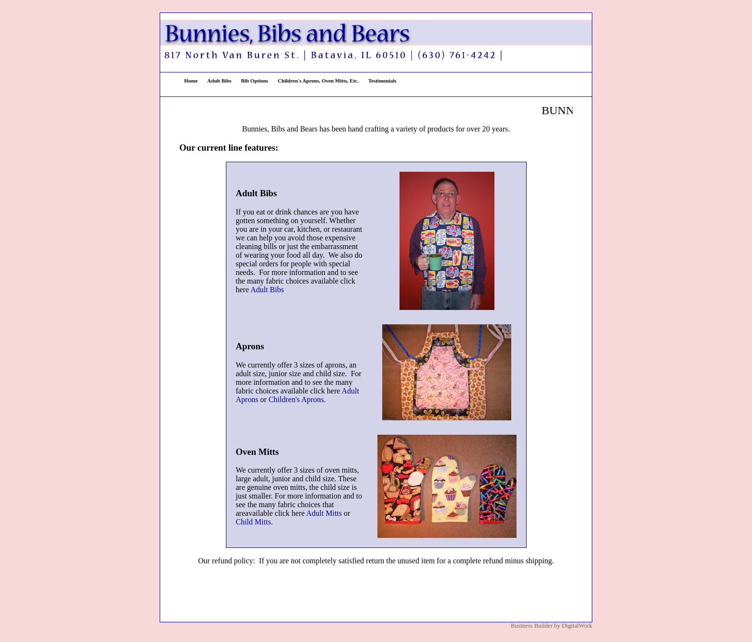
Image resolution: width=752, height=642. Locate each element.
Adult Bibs (219, 80)
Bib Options (255, 80)
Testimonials (382, 80)
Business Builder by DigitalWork (551, 625)
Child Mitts (253, 522)
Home (191, 80)
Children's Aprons (296, 399)
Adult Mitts (324, 513)
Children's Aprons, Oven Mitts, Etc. (318, 80)
